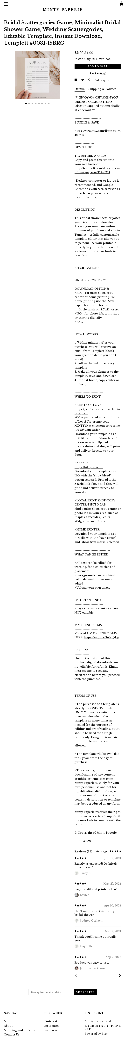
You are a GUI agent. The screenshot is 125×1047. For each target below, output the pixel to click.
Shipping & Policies (102, 89)
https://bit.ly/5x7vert (89, 467)
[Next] (119, 976)
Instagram (51, 1025)
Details (80, 89)
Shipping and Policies (19, 1030)
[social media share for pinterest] (89, 80)
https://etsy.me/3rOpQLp (101, 637)
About (8, 1025)
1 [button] (26, 103)
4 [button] (35, 103)
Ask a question (105, 80)
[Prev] (76, 976)
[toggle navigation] (6, 4)
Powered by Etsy (96, 1033)
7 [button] (45, 103)
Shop (7, 1021)
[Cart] (121, 4)
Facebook (50, 1030)
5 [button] (39, 103)
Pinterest (50, 1021)
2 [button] (29, 103)
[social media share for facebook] (76, 80)
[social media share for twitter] (83, 80)
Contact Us (11, 1034)
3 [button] (32, 103)
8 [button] (48, 103)
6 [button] (42, 103)
